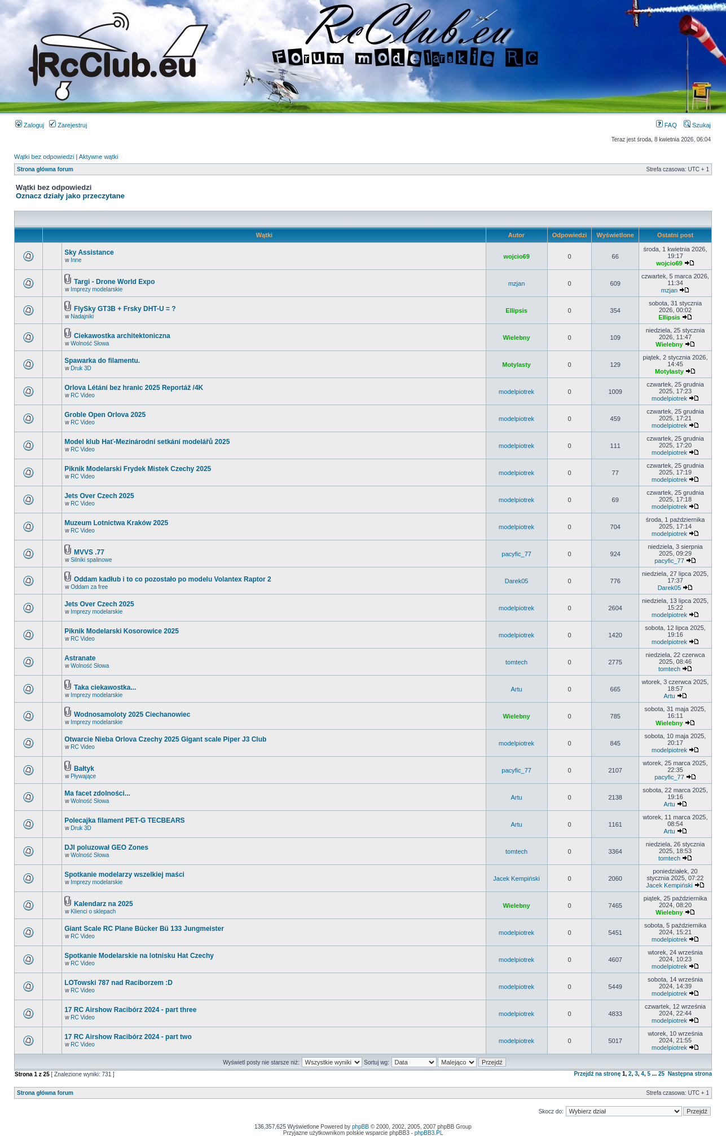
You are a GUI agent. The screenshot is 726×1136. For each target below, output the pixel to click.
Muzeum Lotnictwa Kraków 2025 (116, 523)
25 (661, 1074)
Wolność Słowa (90, 343)
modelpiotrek (516, 391)
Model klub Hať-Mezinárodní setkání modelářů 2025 (147, 442)
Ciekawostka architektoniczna (122, 336)
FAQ (666, 125)
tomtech (516, 662)
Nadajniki (82, 316)
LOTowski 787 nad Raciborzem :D (118, 983)
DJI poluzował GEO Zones (106, 847)
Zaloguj (29, 125)
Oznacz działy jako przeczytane (70, 196)
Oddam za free (89, 587)
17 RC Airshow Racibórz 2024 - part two (128, 1037)
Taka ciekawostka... (105, 687)
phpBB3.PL (429, 1133)
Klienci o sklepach (93, 911)
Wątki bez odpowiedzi (44, 156)
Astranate (79, 658)
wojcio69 (516, 256)
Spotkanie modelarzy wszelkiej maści (124, 874)
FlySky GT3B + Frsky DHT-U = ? (125, 309)
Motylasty (516, 364)
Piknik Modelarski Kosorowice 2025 (121, 631)
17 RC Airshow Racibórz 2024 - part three (130, 1010)
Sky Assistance (89, 252)
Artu (516, 689)
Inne (76, 260)
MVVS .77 (89, 552)
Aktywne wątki (98, 156)
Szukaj (697, 125)
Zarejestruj (68, 125)
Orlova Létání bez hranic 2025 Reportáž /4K (133, 388)
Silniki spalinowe (91, 560)
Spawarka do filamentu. (102, 361)
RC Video (83, 395)
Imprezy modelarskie (96, 289)
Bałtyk (84, 769)
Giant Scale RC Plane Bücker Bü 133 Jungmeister (144, 929)
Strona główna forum (45, 169)
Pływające (83, 776)
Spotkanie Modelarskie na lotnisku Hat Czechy (139, 956)
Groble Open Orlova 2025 (105, 415)
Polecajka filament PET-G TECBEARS (124, 820)
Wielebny (516, 337)
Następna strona (690, 1074)
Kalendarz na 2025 (103, 904)
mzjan (516, 283)
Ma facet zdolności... (97, 793)
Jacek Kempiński (516, 878)
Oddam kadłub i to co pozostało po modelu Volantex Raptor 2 (172, 579)
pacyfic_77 (516, 554)
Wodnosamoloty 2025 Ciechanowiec (132, 714)
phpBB (360, 1127)
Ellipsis (516, 310)
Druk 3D (81, 368)
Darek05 (517, 581)
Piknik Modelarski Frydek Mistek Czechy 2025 (137, 469)
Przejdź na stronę (597, 1074)
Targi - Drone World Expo (114, 282)
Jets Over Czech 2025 (99, 496)
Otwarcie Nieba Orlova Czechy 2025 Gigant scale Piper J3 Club (165, 739)
